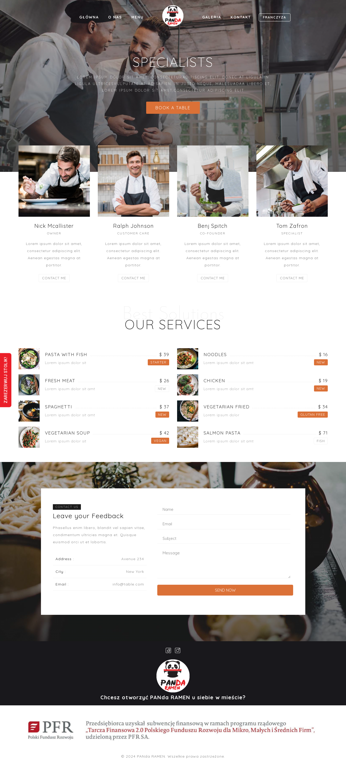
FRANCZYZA (274, 17)
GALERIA (211, 17)
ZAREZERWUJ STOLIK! (5, 380)
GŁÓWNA (89, 17)
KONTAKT (240, 17)
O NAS (115, 17)
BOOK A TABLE (173, 107)
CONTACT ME (54, 278)
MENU (137, 17)
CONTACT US (67, 507)
